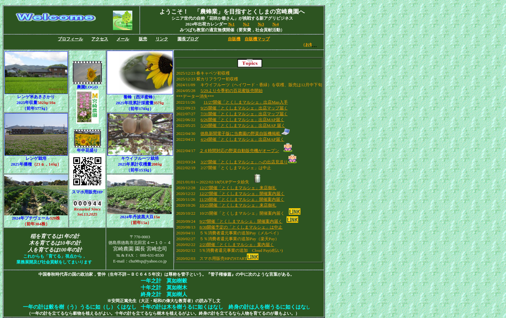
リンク (162, 38)
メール (122, 38)
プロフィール (70, 38)
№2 (246, 24)
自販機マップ (257, 38)
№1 (231, 24)
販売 (143, 38)
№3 (261, 24)
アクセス (99, 38)
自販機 (234, 38)
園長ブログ (187, 38)
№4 (275, 24)
